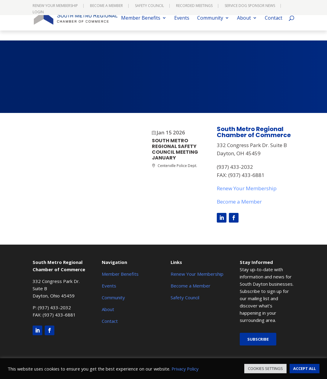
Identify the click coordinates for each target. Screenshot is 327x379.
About (244, 28)
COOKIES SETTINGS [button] (265, 368)
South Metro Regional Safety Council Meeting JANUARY (175, 149)
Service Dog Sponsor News (250, 6)
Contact (273, 28)
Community (210, 28)
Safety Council (149, 6)
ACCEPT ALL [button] (304, 368)
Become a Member (106, 6)
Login (38, 12)
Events (181, 28)
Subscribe (258, 339)
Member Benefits (140, 28)
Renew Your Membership (55, 6)
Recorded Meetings (194, 6)
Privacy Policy (185, 369)
